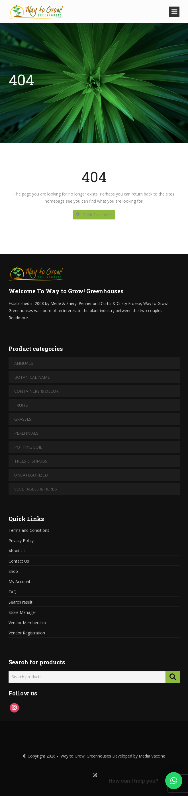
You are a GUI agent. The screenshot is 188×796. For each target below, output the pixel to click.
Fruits (21, 405)
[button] (173, 780)
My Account (19, 581)
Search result (20, 602)
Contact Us (19, 561)
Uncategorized (31, 475)
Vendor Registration (27, 633)
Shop (13, 571)
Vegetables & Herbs (35, 489)
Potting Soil (28, 447)
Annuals (23, 363)
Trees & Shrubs (30, 461)
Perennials (26, 433)
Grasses (22, 419)
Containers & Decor (36, 391)
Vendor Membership (27, 622)
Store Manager (22, 612)
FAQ (13, 592)
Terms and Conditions (29, 530)
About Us (17, 550)
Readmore (18, 317)
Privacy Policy (21, 540)
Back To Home (94, 214)
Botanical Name (32, 377)
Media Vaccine (151, 756)
